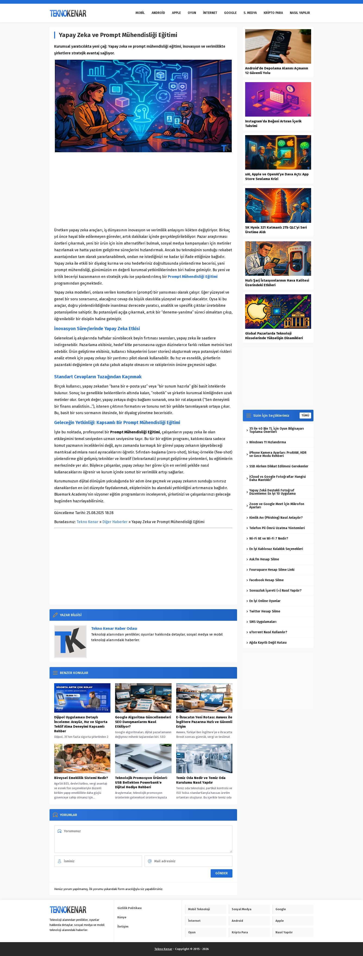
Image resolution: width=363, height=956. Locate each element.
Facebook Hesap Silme (265, 580)
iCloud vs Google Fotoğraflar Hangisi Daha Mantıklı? (276, 478)
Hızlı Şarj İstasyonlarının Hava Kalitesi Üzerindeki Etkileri (277, 282)
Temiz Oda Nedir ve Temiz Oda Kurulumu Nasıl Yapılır (200, 780)
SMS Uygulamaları (261, 622)
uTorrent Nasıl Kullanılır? (266, 632)
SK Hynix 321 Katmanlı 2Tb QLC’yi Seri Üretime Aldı (276, 229)
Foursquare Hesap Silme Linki (270, 570)
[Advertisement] (143, 190)
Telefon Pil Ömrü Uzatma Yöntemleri (275, 528)
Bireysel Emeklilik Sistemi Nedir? (81, 778)
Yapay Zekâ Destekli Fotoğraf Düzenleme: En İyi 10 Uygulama (271, 492)
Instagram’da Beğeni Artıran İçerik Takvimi (273, 123)
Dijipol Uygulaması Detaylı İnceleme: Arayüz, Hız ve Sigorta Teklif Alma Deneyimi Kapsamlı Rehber (80, 724)
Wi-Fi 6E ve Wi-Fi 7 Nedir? (267, 538)
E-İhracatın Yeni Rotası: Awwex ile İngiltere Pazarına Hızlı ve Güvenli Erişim (204, 722)
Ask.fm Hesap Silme (262, 559)
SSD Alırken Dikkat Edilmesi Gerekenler (277, 466)
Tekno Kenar (87, 522)
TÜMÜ (305, 415)
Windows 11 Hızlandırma (266, 442)
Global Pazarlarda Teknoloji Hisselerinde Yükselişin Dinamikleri (274, 335)
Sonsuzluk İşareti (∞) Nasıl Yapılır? (273, 591)
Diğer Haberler (115, 522)
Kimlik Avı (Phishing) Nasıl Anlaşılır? (274, 518)
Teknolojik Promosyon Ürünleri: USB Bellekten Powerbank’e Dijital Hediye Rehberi (141, 782)
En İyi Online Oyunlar (263, 601)
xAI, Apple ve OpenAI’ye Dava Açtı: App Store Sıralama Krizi (277, 176)
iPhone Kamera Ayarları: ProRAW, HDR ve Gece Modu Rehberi (276, 454)
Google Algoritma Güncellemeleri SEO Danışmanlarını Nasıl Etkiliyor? (143, 722)
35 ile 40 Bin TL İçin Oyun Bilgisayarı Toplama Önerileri (275, 430)
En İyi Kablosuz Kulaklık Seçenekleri (274, 549)
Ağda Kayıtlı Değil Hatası (266, 643)
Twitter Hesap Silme (263, 611)
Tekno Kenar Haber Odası (114, 628)
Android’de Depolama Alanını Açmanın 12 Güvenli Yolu (276, 70)
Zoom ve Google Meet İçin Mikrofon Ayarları (275, 505)
